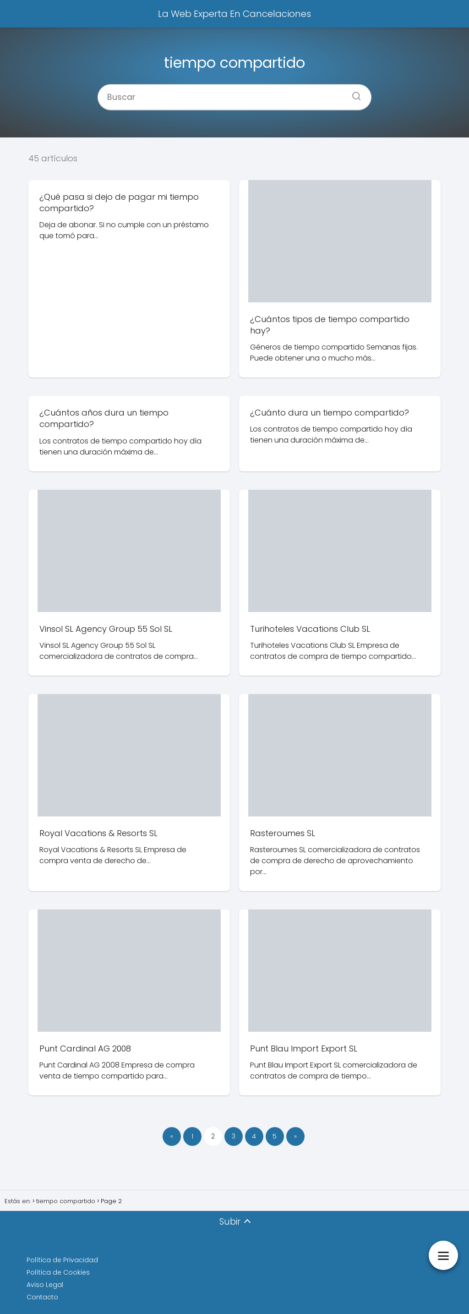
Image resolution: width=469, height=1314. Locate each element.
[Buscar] (353, 93)
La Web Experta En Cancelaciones (234, 13)
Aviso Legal (45, 1284)
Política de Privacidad (62, 1260)
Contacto (42, 1297)
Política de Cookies (58, 1272)
